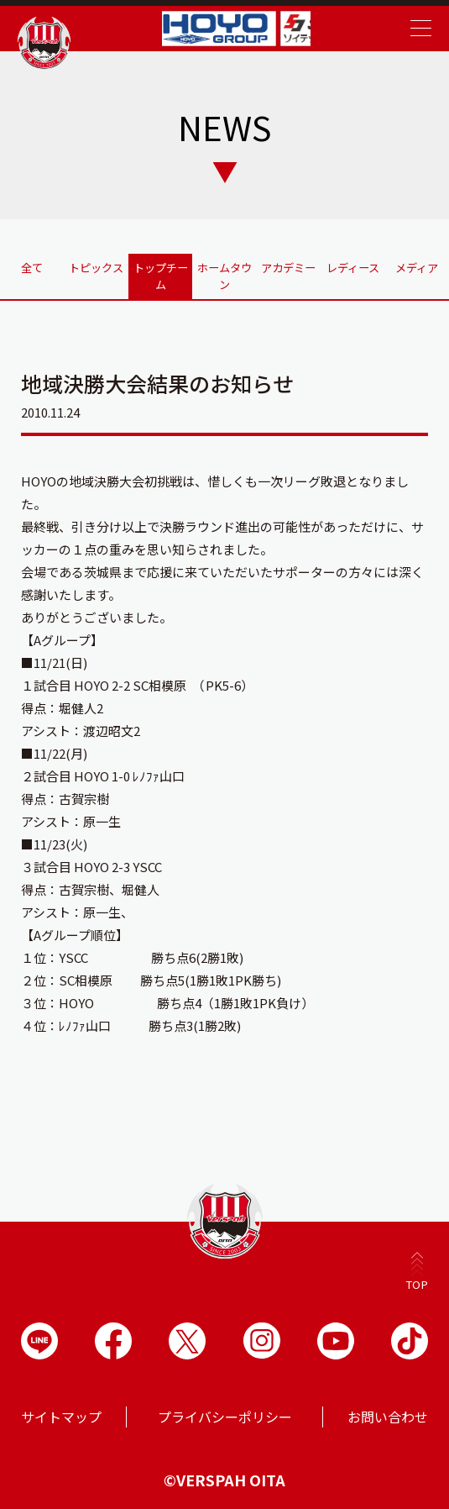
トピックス (96, 262)
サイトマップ (61, 1413)
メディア (416, 262)
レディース (352, 262)
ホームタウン (224, 269)
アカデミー (289, 262)
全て (32, 262)
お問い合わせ (387, 1413)
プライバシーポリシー (225, 1413)
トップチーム (160, 269)
